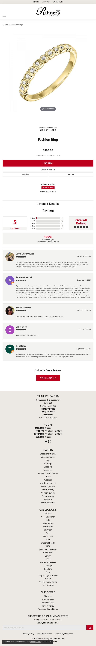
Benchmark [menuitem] (48, 526)
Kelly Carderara (23, 307)
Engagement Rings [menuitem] (48, 454)
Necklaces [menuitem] (48, 470)
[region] (48, 79)
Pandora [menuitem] (48, 569)
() (62, 218)
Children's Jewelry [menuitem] (48, 483)
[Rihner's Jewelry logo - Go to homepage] (48, 12)
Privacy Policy (48, 606)
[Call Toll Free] (48, 411)
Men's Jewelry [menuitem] (48, 489)
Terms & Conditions (44, 634)
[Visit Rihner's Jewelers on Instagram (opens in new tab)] (49, 441)
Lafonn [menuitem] (48, 556)
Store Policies (48, 602)
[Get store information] (48, 418)
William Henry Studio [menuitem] (48, 582)
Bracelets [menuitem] (48, 467)
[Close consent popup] (51, 642)
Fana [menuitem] (48, 533)
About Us (48, 596)
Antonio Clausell (24, 277)
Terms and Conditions (48, 609)
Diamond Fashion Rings (13, 25)
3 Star (33, 223)
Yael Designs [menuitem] (48, 585)
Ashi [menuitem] (48, 520)
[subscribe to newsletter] (89, 627)
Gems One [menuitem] (48, 536)
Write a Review (48, 377)
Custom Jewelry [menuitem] (48, 493)
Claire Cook (21, 326)
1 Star (33, 228)
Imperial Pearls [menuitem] (48, 543)
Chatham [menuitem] (48, 530)
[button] (36, 2)
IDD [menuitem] (48, 539)
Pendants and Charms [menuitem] (48, 473)
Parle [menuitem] (48, 572)
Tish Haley (21, 346)
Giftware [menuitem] (48, 499)
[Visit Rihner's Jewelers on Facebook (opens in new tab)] (46, 441)
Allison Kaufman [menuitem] (48, 517)
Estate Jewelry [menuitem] (48, 496)
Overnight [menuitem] (48, 565)
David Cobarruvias (25, 253)
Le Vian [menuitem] (48, 559)
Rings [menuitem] (48, 460)
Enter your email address (48, 623)
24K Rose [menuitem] (48, 513)
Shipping (25, 174)
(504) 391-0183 (48, 130)
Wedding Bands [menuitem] (48, 457)
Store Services (48, 599)
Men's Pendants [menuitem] (48, 502)
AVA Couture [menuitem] (48, 523)
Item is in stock (48, 188)
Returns (71, 174)
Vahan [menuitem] (48, 578)
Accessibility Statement (63, 634)
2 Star (33, 226)
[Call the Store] (48, 408)
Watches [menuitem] (48, 480)
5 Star (33, 218)
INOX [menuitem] (48, 546)
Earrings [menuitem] (48, 463)
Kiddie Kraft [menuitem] (48, 552)
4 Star (33, 221)
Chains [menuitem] (48, 476)
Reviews (48, 211)
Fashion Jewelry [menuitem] (48, 486)
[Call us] (48, 414)
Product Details (48, 204)
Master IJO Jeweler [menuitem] (48, 562)
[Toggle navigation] (4, 15)
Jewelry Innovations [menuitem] (48, 549)
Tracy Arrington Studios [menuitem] (48, 575)
